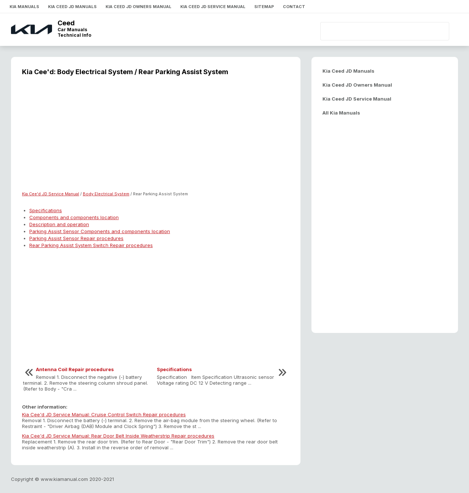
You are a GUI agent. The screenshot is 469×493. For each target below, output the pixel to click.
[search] (372, 31)
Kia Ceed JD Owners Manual (138, 6)
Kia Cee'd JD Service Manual (50, 193)
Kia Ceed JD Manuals (72, 6)
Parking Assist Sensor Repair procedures (76, 238)
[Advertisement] (155, 138)
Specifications (45, 210)
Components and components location (74, 217)
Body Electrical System (106, 193)
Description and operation (59, 224)
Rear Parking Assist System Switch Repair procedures (91, 245)
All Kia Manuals (341, 113)
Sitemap (264, 6)
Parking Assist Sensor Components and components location (99, 231)
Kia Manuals (24, 6)
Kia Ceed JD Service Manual (212, 6)
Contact (294, 6)
